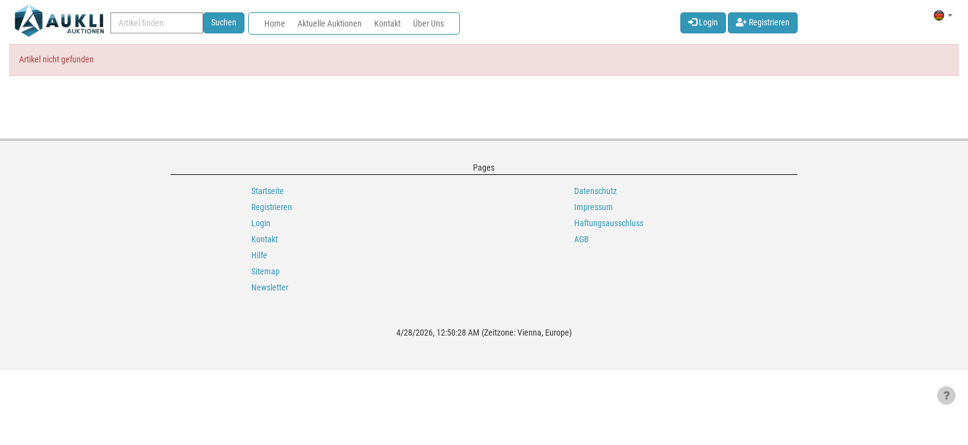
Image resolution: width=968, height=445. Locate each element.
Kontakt (387, 23)
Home (274, 23)
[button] (943, 15)
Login (703, 22)
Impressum (593, 207)
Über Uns (428, 23)
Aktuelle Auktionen (330, 23)
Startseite (267, 191)
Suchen (223, 22)
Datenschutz (595, 191)
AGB (581, 239)
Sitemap (265, 271)
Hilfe (259, 255)
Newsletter (269, 287)
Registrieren (763, 22)
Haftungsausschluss (608, 223)
